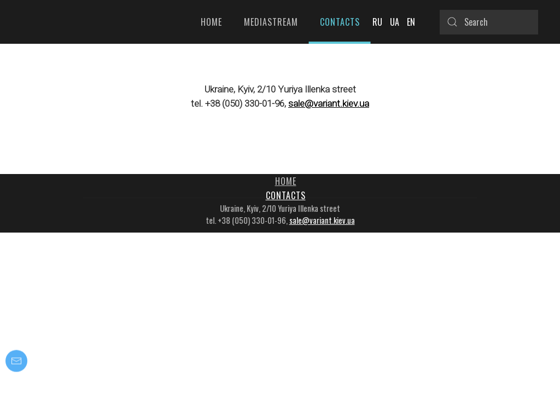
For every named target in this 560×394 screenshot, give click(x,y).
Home (211, 21)
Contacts (340, 21)
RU (378, 21)
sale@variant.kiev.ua (328, 103)
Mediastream (271, 21)
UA (395, 21)
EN (411, 21)
